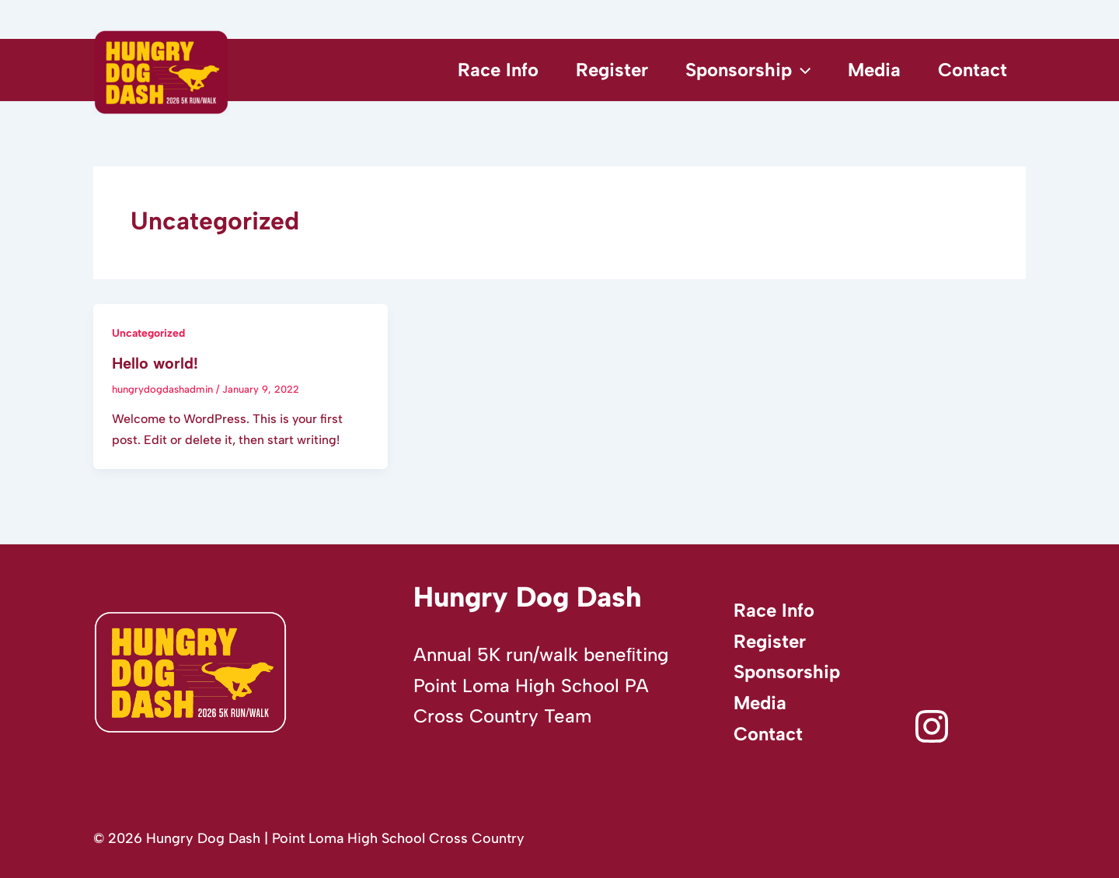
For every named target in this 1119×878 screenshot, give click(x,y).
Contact (972, 69)
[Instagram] (931, 726)
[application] (801, 70)
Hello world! (155, 363)
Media (874, 69)
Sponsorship (747, 70)
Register (612, 69)
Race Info (498, 69)
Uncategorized (148, 333)
